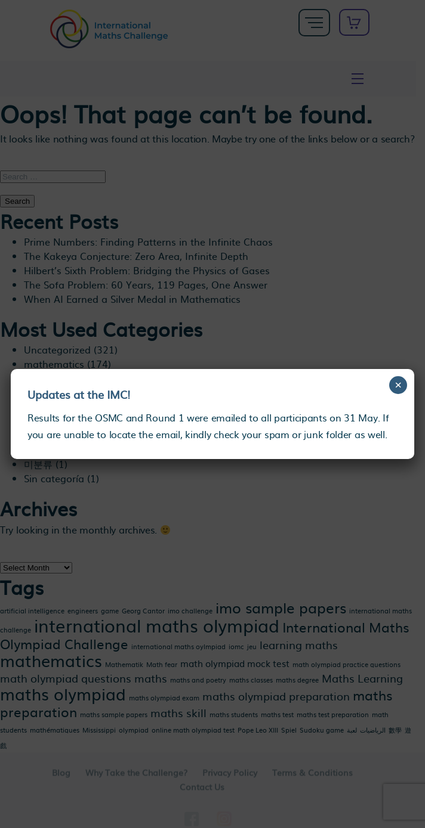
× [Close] (398, 384)
